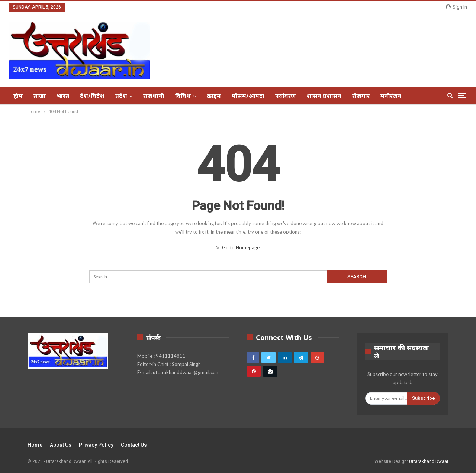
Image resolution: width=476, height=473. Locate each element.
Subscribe (423, 398)
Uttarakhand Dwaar (428, 461)
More (388, 96)
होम (18, 96)
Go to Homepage (238, 247)
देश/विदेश (92, 96)
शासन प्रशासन (323, 96)
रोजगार (361, 96)
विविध (183, 96)
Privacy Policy (96, 445)
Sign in (456, 7)
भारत (63, 96)
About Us (60, 445)
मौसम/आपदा (248, 96)
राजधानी (153, 96)
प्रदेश (121, 96)
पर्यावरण (285, 96)
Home (35, 445)
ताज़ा (39, 96)
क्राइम (214, 96)
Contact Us (134, 445)
